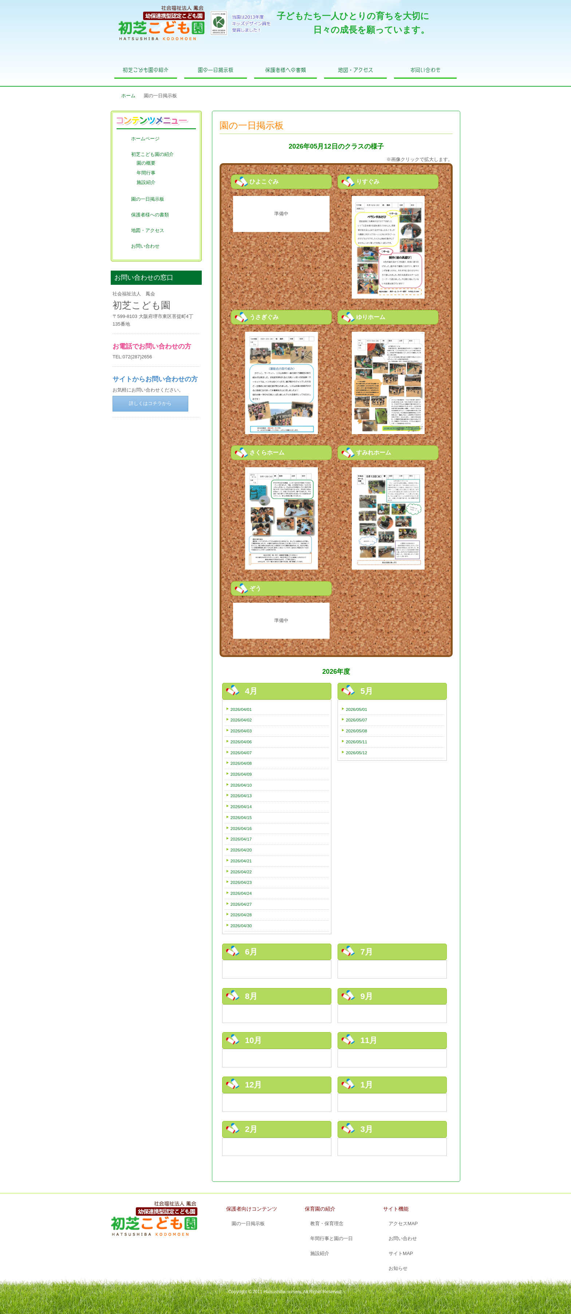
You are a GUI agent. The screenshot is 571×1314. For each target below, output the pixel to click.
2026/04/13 (241, 795)
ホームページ (145, 138)
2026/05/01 (356, 709)
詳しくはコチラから (150, 403)
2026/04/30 (241, 925)
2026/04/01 (241, 709)
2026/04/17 (241, 839)
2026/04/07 (241, 752)
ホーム (128, 95)
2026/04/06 (241, 741)
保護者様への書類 (285, 69)
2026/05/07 (356, 719)
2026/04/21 (241, 860)
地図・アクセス (355, 69)
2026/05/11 (356, 741)
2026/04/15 (241, 817)
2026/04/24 (241, 893)
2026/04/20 (241, 849)
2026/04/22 (241, 871)
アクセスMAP (403, 1223)
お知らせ (398, 1268)
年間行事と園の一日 (331, 1238)
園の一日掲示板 (215, 69)
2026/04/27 (241, 904)
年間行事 (146, 173)
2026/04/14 (241, 806)
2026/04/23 (241, 882)
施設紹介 (146, 182)
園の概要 (146, 163)
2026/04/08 (241, 763)
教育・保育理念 (326, 1223)
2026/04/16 (241, 828)
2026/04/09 (241, 774)
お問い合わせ (425, 69)
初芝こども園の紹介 (146, 69)
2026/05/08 (356, 730)
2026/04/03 (241, 730)
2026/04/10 (241, 785)
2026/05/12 (356, 752)
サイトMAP (401, 1253)
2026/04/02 (241, 719)
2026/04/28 (241, 914)
